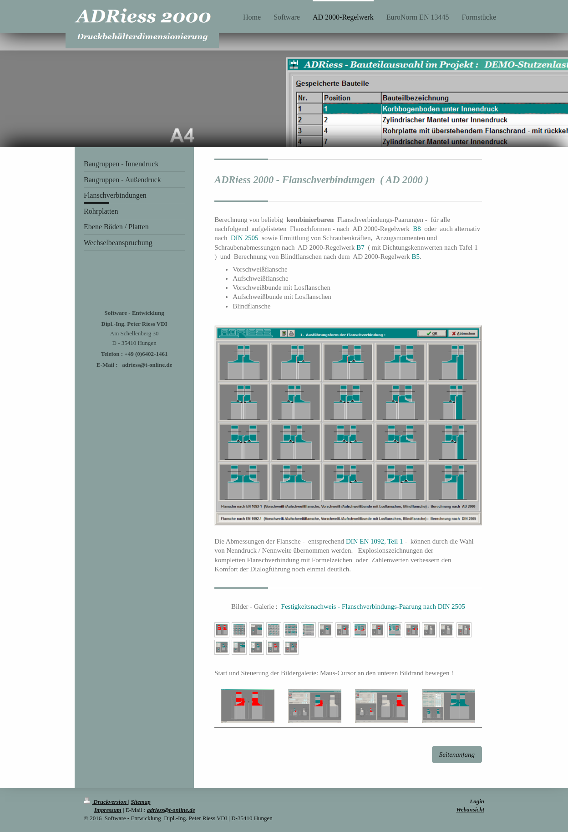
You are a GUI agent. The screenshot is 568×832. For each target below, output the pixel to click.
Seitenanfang (457, 754)
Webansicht (470, 809)
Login (477, 801)
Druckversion (106, 801)
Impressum (108, 809)
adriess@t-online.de (171, 809)
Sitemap (140, 801)
